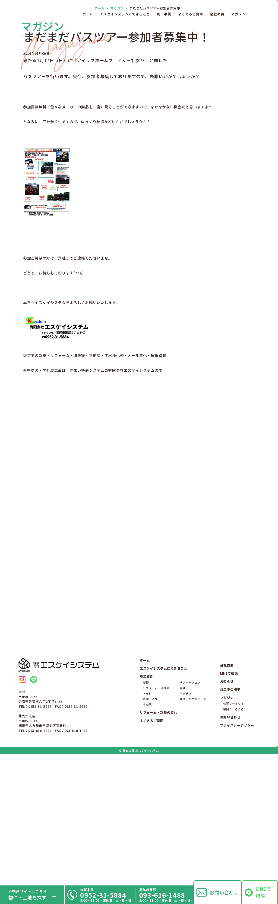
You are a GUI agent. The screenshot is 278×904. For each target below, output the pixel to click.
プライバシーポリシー (237, 851)
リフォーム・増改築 (156, 815)
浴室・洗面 (150, 826)
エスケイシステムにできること (125, 14)
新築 (146, 809)
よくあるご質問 (190, 14)
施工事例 (164, 14)
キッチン (185, 820)
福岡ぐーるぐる (233, 836)
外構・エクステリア (193, 826)
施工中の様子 (230, 816)
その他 (147, 831)
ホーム (87, 14)
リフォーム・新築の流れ (158, 839)
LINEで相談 (263, 892)
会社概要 (217, 14)
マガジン (238, 14)
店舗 (182, 815)
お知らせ (227, 808)
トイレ (147, 820)
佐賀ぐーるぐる (233, 830)
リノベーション (190, 809)
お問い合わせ (224, 892)
